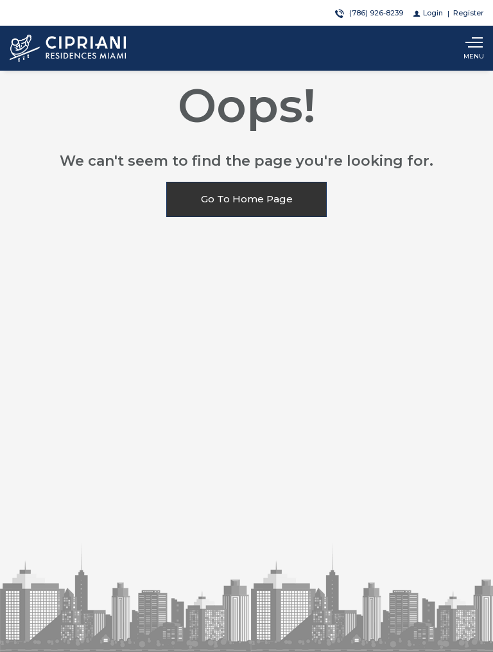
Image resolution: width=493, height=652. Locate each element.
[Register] (468, 12)
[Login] (428, 12)
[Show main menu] (473, 48)
